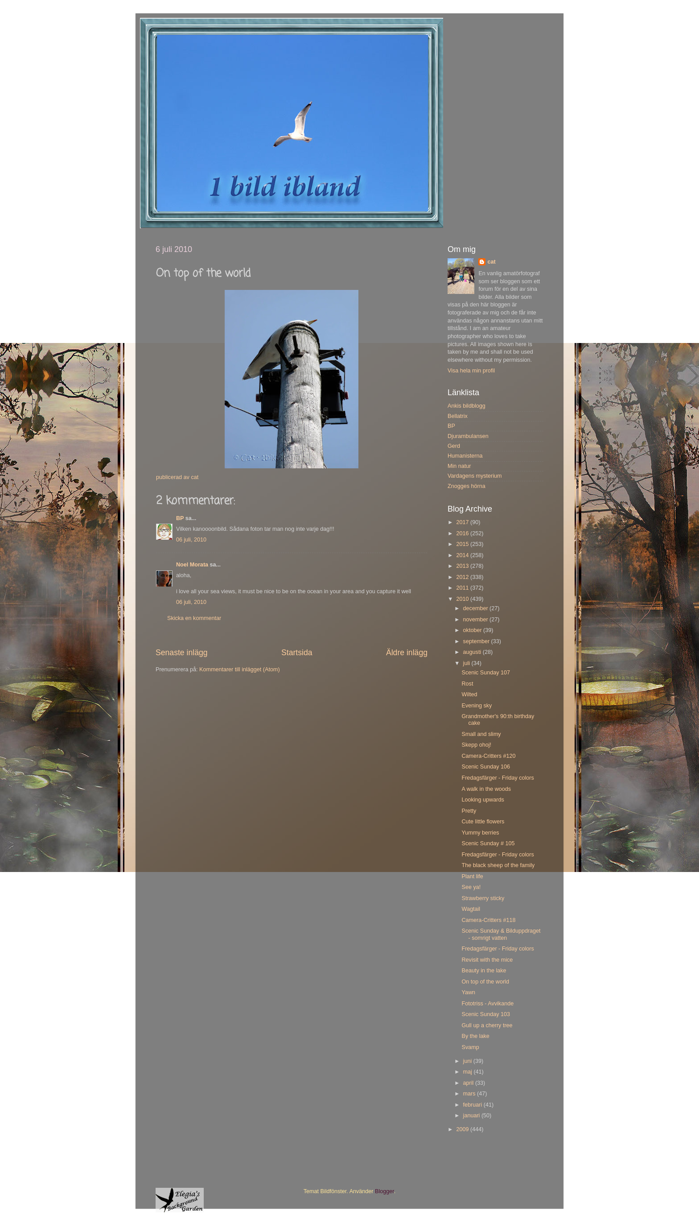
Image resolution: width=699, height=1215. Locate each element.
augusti (473, 652)
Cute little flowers (482, 821)
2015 (463, 544)
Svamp (470, 1047)
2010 (463, 599)
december (476, 608)
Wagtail (470, 909)
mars (470, 1094)
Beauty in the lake (483, 970)
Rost (467, 684)
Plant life (472, 876)
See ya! (471, 887)
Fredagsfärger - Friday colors (497, 778)
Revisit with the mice (487, 960)
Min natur (459, 466)
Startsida (296, 652)
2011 (463, 588)
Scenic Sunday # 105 (487, 843)
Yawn (468, 992)
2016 (463, 533)
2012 (463, 577)
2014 (463, 555)
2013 (463, 566)
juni (468, 1061)
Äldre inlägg (407, 652)
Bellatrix (458, 416)
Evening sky (476, 706)
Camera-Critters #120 (488, 756)
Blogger (384, 1191)
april (469, 1083)
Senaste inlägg (182, 652)
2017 (463, 522)
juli (467, 663)
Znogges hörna (466, 486)
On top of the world (485, 982)
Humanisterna (465, 456)
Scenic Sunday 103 (485, 1014)
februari (473, 1105)
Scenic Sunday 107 (485, 672)
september (477, 641)
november (476, 619)
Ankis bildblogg (466, 406)
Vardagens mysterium (475, 476)
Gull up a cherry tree (486, 1025)
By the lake (475, 1036)
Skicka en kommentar (194, 618)
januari (472, 1115)
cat (491, 262)
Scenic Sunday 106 (485, 767)
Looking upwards (482, 800)
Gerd (454, 446)
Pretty (468, 811)
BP (180, 518)
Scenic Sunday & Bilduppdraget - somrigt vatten (500, 934)
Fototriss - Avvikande (487, 1003)
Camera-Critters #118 (488, 920)
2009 (463, 1129)
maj (468, 1072)
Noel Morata (192, 565)
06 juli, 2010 (191, 540)
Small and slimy (481, 734)
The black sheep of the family (498, 865)
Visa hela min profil (471, 371)
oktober (473, 630)
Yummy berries (480, 833)
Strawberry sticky (482, 898)
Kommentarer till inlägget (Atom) (239, 669)
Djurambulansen (468, 436)
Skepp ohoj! (476, 745)
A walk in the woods (486, 789)
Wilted (469, 694)
